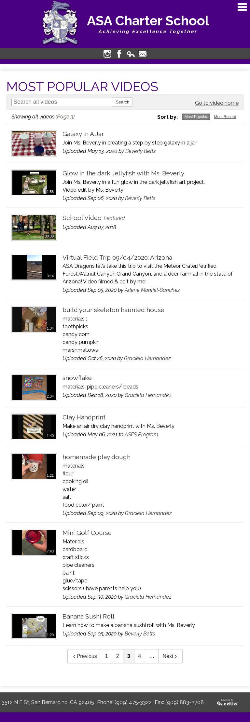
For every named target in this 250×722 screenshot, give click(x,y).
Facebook (119, 54)
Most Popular (196, 117)
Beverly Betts (140, 151)
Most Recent (225, 117)
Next (170, 656)
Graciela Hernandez (147, 358)
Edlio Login (131, 54)
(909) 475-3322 (133, 702)
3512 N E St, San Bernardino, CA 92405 (48, 702)
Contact (142, 54)
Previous (84, 656)
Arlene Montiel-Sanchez (152, 290)
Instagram (107, 54)
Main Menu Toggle (242, 7)
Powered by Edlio (227, 702)
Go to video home (217, 103)
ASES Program (141, 434)
